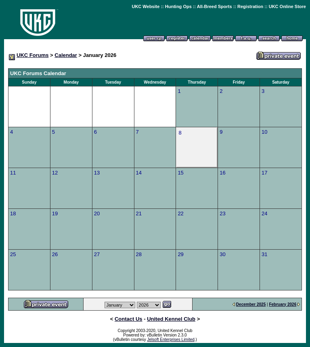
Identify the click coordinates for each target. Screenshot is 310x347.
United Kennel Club (171, 319)
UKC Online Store (287, 6)
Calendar (65, 55)
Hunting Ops (178, 6)
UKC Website (145, 6)
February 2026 (282, 304)
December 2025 (251, 304)
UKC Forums (32, 55)
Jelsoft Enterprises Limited (171, 339)
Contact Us (128, 319)
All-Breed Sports (214, 6)
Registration (250, 6)
